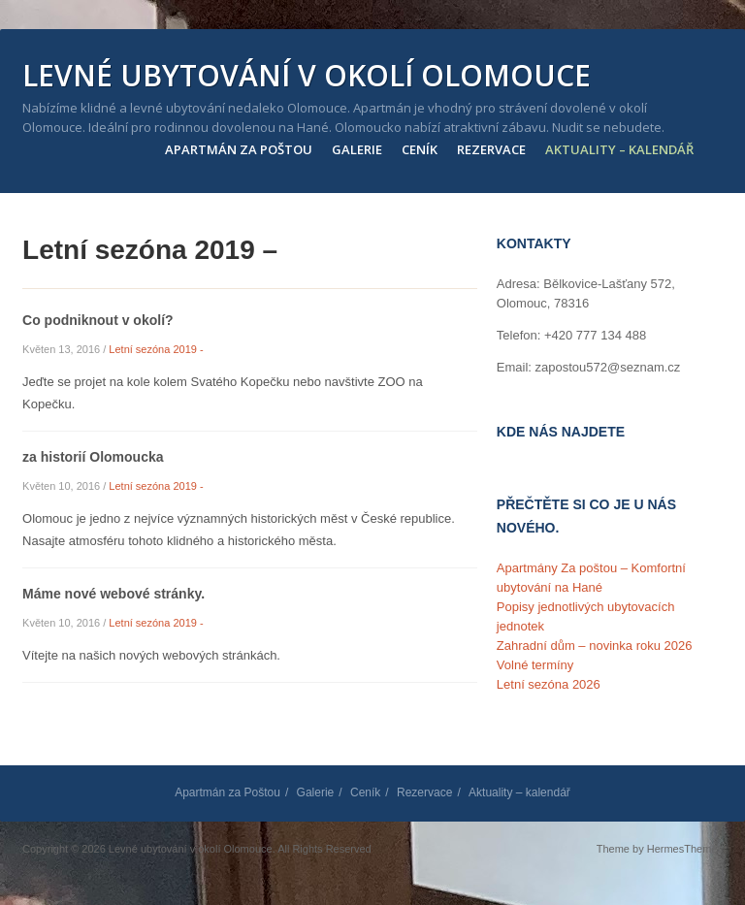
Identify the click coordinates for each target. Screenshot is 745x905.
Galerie (357, 149)
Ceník (419, 149)
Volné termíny (535, 665)
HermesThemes (685, 849)
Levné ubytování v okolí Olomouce (306, 75)
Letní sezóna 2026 (548, 684)
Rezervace (491, 149)
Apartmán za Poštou (238, 149)
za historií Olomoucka (92, 457)
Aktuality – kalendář (619, 149)
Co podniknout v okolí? (98, 320)
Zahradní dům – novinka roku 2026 (595, 645)
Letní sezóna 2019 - (156, 349)
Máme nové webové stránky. (113, 593)
